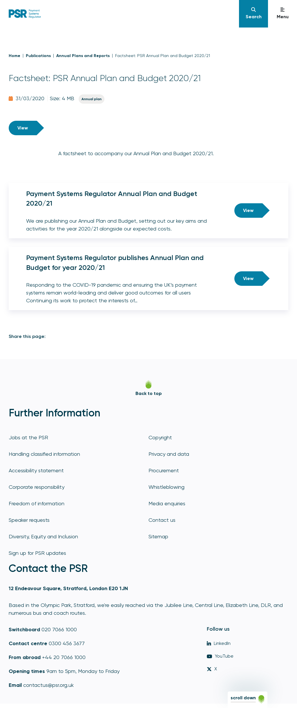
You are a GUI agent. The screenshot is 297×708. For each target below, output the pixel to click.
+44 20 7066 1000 (64, 657)
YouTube (220, 656)
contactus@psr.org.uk (48, 685)
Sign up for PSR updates (37, 553)
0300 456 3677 (67, 643)
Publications (38, 55)
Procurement (163, 470)
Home (14, 55)
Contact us (161, 520)
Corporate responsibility (36, 487)
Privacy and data (168, 454)
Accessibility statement (36, 470)
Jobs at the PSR (28, 437)
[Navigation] (253, 14)
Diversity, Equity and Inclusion (43, 536)
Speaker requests (29, 520)
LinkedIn (219, 643)
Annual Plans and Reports (83, 55)
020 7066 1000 (59, 629)
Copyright (160, 437)
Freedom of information (36, 503)
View (22, 128)
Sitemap (158, 536)
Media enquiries (166, 503)
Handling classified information (44, 454)
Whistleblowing (166, 487)
